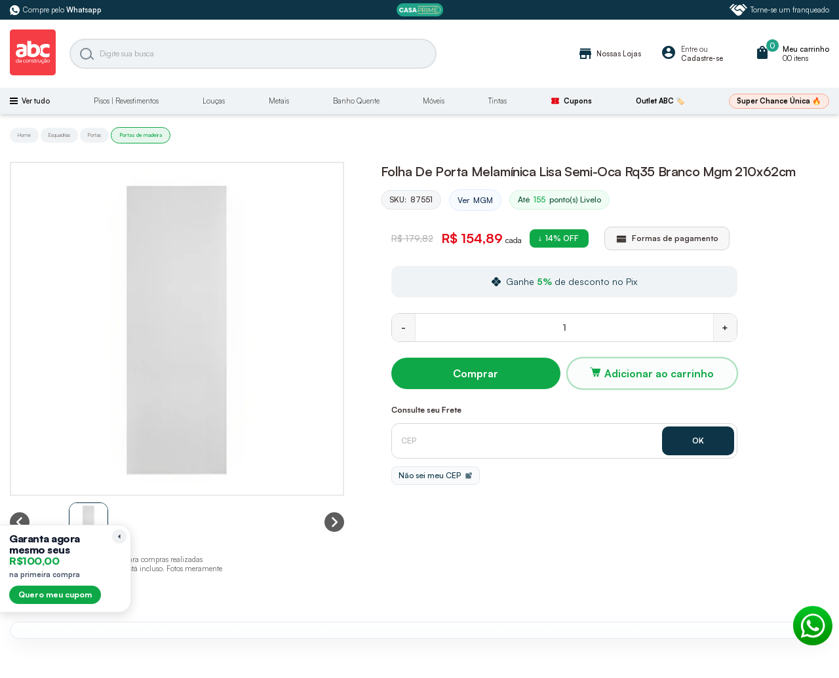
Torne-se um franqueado (779, 10)
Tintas (497, 100)
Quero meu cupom (55, 594)
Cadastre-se (702, 58)
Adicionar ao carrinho (659, 373)
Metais (279, 100)
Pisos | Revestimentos (126, 100)
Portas (94, 135)
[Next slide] (334, 522)
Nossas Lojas (609, 54)
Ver (475, 200)
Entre (689, 49)
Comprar (475, 373)
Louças (214, 100)
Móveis (433, 100)
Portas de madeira (140, 135)
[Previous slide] (19, 522)
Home (24, 135)
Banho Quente (356, 100)
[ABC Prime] (420, 10)
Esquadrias (59, 135)
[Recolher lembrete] (119, 536)
